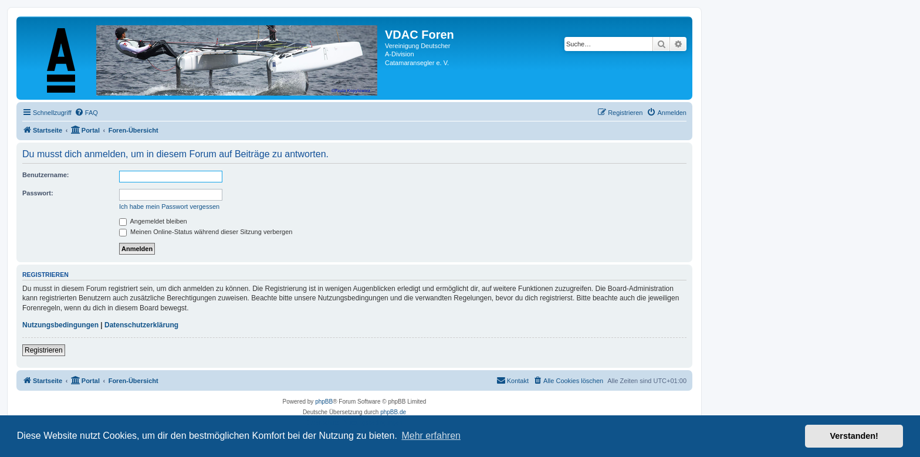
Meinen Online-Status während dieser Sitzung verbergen (205, 231)
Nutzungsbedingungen (60, 325)
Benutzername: (45, 174)
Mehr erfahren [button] (431, 436)
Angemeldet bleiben (153, 221)
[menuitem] (86, 113)
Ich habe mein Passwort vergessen (169, 206)
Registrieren (44, 350)
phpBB (324, 401)
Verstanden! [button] (854, 436)
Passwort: (37, 193)
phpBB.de (393, 412)
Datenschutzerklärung (141, 325)
